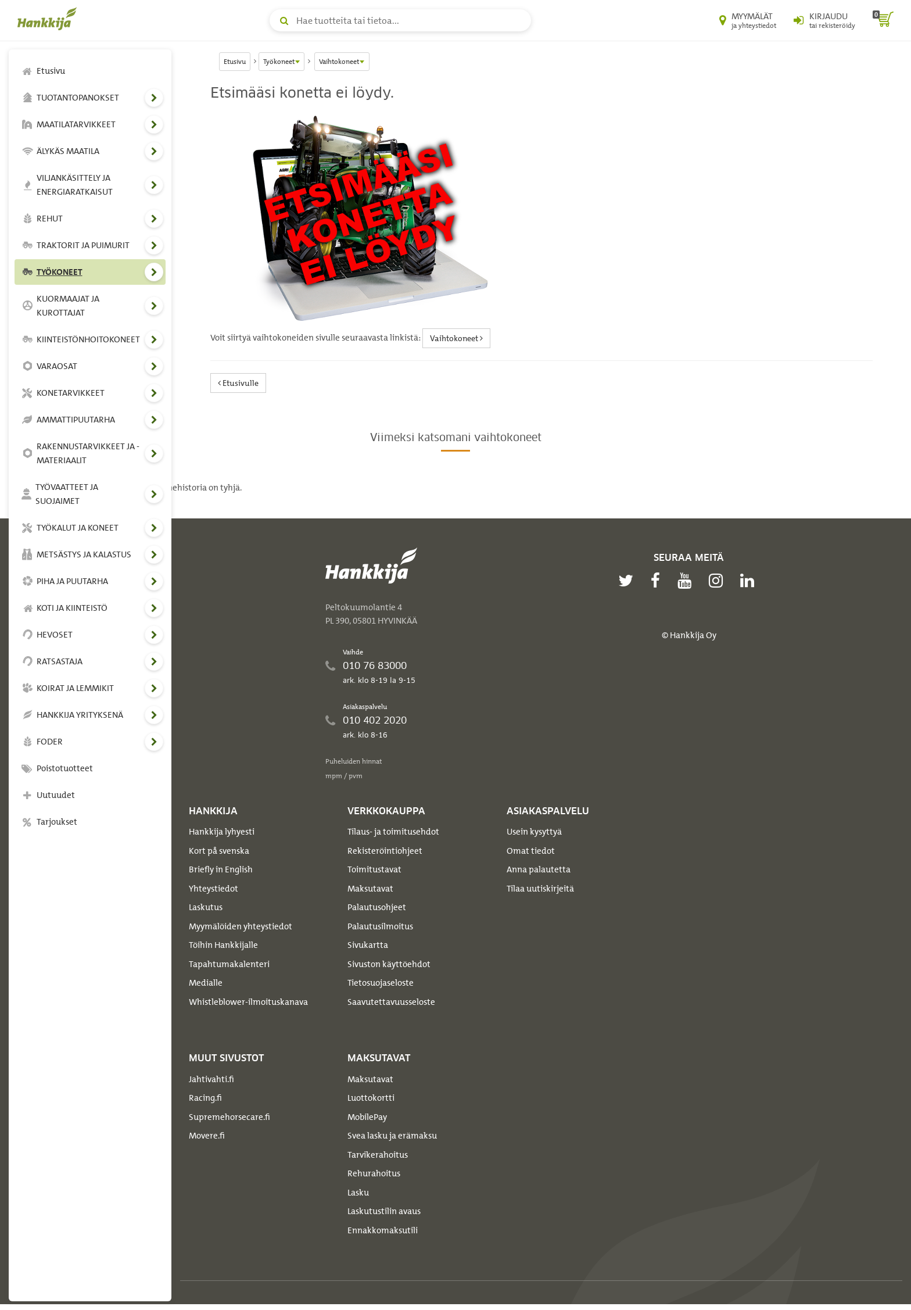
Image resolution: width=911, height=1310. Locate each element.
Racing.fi (205, 1098)
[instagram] (719, 580)
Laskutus (206, 907)
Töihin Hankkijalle (223, 945)
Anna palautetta (539, 869)
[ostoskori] (883, 20)
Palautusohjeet (376, 907)
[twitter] (628, 580)
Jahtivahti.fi (211, 1079)
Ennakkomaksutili (382, 1230)
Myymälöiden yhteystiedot (240, 926)
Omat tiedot (531, 851)
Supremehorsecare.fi (229, 1117)
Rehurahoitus (373, 1173)
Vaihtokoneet (456, 337)
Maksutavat (370, 888)
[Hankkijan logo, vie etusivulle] (49, 18)
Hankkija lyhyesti (221, 831)
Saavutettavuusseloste (391, 1002)
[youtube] (687, 580)
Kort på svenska (219, 851)
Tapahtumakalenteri (229, 964)
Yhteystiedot (213, 888)
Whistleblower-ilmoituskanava (248, 1002)
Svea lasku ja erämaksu (392, 1135)
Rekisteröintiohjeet (384, 851)
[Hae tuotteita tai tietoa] (400, 20)
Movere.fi (207, 1135)
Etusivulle (238, 382)
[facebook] (658, 580)
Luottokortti (370, 1098)
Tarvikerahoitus (377, 1155)
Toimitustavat (374, 869)
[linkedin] (750, 580)
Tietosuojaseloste (380, 983)
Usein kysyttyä (534, 831)
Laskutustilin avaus (384, 1211)
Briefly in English (221, 869)
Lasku (358, 1192)
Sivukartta (367, 945)
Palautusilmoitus (380, 926)
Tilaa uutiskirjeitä (540, 888)
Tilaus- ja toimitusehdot (393, 831)
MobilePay (367, 1117)
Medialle (206, 983)
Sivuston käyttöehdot (389, 964)
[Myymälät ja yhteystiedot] (747, 20)
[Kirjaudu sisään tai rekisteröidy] (824, 20)
